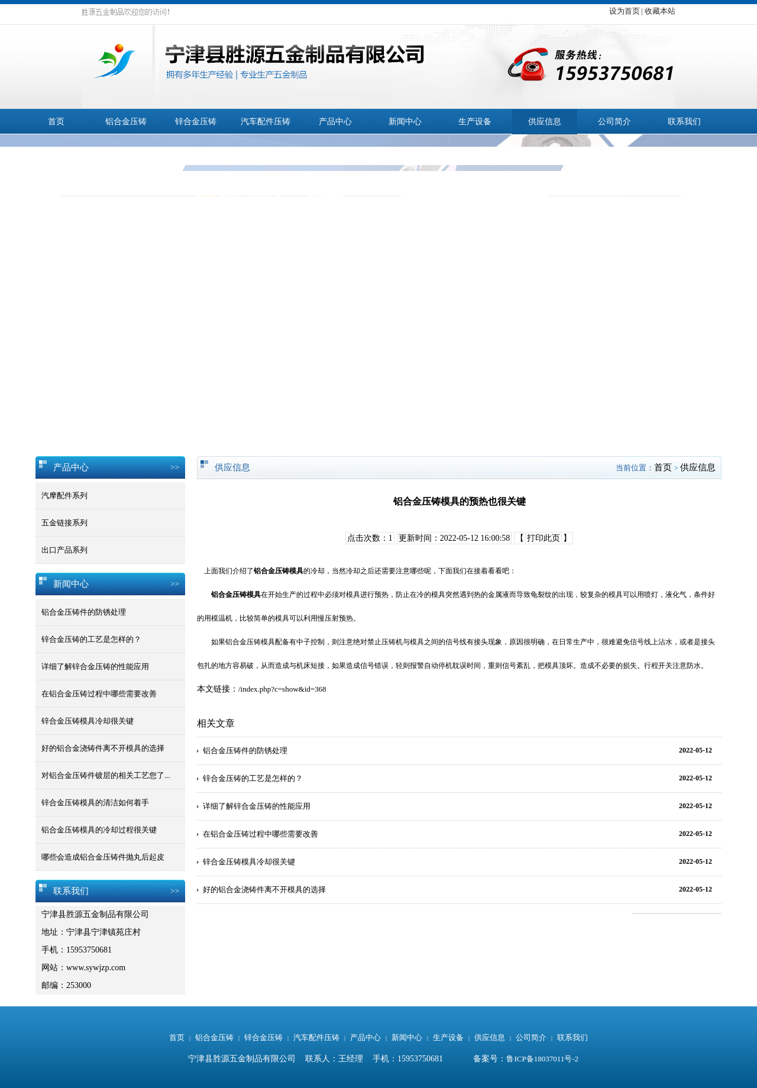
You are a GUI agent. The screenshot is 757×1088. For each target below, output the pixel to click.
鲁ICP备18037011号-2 (542, 1058)
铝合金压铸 (126, 121)
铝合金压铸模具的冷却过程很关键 (99, 829)
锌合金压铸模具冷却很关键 (87, 720)
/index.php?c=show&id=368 (282, 689)
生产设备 (474, 121)
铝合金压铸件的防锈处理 (83, 612)
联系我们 (684, 121)
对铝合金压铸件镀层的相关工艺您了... (105, 775)
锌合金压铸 (195, 121)
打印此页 (543, 538)
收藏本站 (660, 11)
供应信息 (544, 121)
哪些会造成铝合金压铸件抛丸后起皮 (102, 857)
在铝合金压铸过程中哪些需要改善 (99, 693)
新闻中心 (405, 121)
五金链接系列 (64, 522)
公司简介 (614, 121)
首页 (56, 121)
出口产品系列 (64, 549)
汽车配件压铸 (265, 121)
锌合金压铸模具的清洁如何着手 (95, 802)
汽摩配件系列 (64, 495)
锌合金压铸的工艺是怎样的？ (91, 639)
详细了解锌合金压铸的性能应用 (95, 666)
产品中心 (335, 121)
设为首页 (624, 11)
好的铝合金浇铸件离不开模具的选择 (102, 748)
